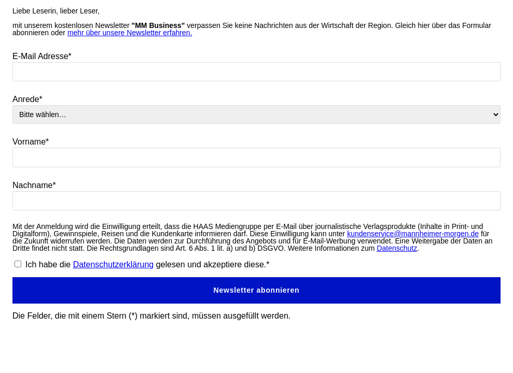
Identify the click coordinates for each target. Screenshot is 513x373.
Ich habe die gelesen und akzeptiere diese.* (147, 264)
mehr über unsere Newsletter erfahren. (129, 32)
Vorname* (30, 141)
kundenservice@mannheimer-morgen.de (413, 233)
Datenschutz (397, 248)
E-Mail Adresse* (42, 56)
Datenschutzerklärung (113, 264)
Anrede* (27, 99)
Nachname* (34, 185)
